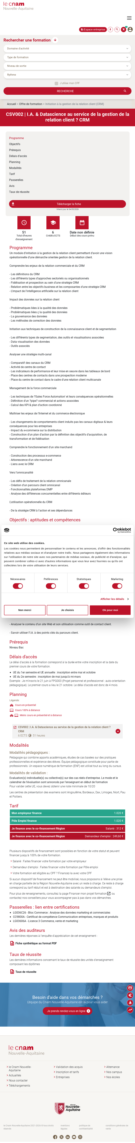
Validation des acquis (69, 1067)
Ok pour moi (110, 610)
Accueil (11, 104)
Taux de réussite (19, 192)
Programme (16, 138)
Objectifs (14, 144)
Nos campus (114, 1072)
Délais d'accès (18, 156)
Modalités (15, 168)
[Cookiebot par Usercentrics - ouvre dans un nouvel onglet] (115, 530)
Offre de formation (30, 104)
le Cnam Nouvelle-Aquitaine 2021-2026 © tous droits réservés (29, 1128)
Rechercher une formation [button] (27, 40)
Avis (11, 186)
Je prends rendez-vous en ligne (69, 1011)
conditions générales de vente (117, 1128)
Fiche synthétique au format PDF (36, 943)
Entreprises (63, 1077)
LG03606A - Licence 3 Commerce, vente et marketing (45, 921)
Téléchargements (19, 1085)
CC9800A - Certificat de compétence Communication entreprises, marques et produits (65, 916)
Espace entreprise (94, 29)
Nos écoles (113, 1077)
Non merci (24, 610)
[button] (118, 731)
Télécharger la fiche (46, 204)
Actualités (15, 1075)
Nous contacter (18, 1080)
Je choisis (67, 610)
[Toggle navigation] (131, 18)
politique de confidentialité (86, 1128)
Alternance (113, 1067)
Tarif (12, 174)
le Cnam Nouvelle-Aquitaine (20, 1068)
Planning (14, 162)
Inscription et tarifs (67, 1072)
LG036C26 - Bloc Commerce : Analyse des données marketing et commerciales (61, 912)
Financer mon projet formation (90, 893)
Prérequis (15, 150)
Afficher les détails (112, 598)
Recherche (65, 91)
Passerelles (16, 180)
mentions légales (65, 1128)
